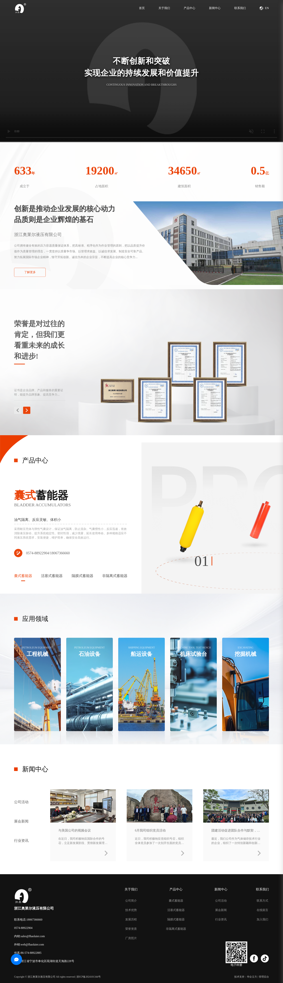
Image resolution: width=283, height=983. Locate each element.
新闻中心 (215, 8)
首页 (142, 8)
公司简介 (131, 900)
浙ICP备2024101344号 (89, 976)
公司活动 (21, 807)
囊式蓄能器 (176, 900)
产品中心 (189, 8)
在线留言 (262, 910)
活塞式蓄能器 (176, 910)
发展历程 (131, 919)
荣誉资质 (131, 928)
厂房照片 (131, 938)
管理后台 (264, 976)
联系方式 (262, 900)
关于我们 (164, 8)
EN (264, 8)
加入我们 (262, 919)
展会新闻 (21, 827)
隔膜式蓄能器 (176, 919)
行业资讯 (21, 846)
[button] (17, 417)
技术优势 (131, 910)
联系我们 (240, 8)
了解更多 (30, 280)
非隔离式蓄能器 (176, 928)
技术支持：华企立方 (245, 976)
